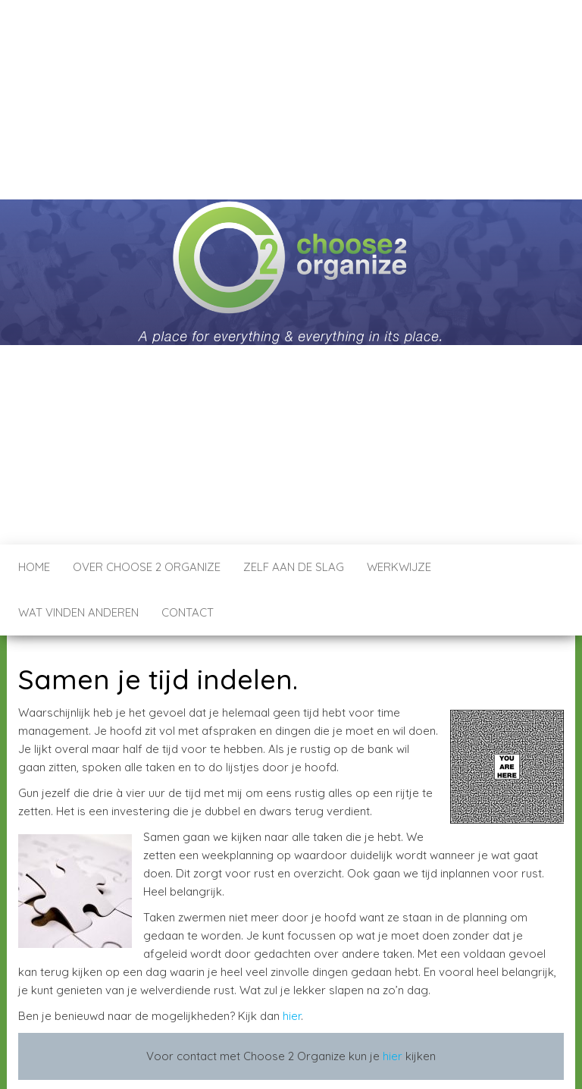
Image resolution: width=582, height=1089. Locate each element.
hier (292, 1016)
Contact (187, 612)
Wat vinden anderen (78, 612)
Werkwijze (399, 567)
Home (34, 567)
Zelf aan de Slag (293, 567)
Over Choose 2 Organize (147, 567)
